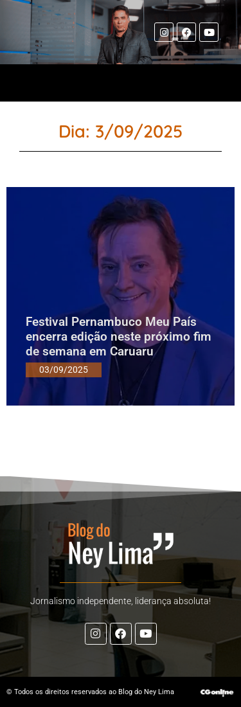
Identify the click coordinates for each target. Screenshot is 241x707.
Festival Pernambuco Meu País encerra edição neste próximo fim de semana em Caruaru (118, 336)
